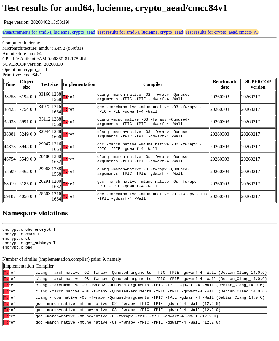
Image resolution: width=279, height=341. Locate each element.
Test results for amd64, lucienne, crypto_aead (140, 32)
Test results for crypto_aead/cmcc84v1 (221, 32)
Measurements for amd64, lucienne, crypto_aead (49, 32)
